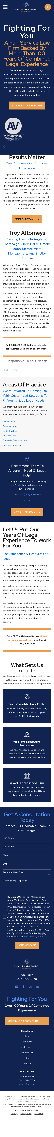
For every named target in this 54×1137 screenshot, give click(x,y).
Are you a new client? (14, 872)
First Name (8, 838)
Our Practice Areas (27, 105)
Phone (6, 855)
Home (27, 1036)
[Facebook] (23, 986)
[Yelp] (30, 986)
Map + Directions (27, 1084)
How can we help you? (15, 880)
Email (5, 864)
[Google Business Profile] (16, 986)
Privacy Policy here (33, 936)
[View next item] (9, 146)
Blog (27, 1058)
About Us (27, 1041)
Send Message (27, 945)
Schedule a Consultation (27, 1021)
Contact (27, 1063)
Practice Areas (27, 1047)
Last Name (8, 846)
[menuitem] (14, 1113)
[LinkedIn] (37, 986)
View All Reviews (27, 512)
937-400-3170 (27, 979)
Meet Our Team (27, 219)
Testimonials (27, 1052)
